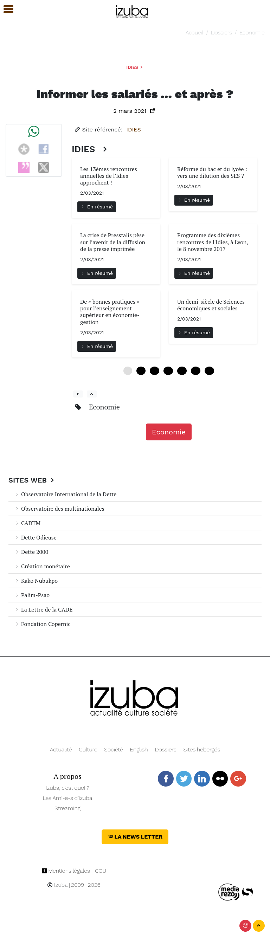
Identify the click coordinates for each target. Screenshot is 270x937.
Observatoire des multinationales (59, 508)
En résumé (97, 206)
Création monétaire (42, 566)
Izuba (57, 884)
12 (154, 370)
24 (181, 370)
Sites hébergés (201, 749)
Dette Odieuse (35, 537)
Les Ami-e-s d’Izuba (67, 798)
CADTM (27, 523)
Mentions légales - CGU (74, 870)
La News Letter (135, 836)
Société (113, 749)
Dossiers (221, 32)
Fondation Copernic (42, 624)
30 (195, 370)
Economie (251, 32)
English (139, 749)
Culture (88, 749)
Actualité (61, 749)
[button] (5, 9)
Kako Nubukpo (36, 580)
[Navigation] (132, 10)
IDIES (134, 67)
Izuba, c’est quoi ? (67, 787)
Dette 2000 (31, 552)
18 (168, 370)
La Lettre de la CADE (43, 609)
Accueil (194, 32)
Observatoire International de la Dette (65, 494)
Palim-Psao (32, 595)
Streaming (67, 808)
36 (209, 370)
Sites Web (32, 480)
